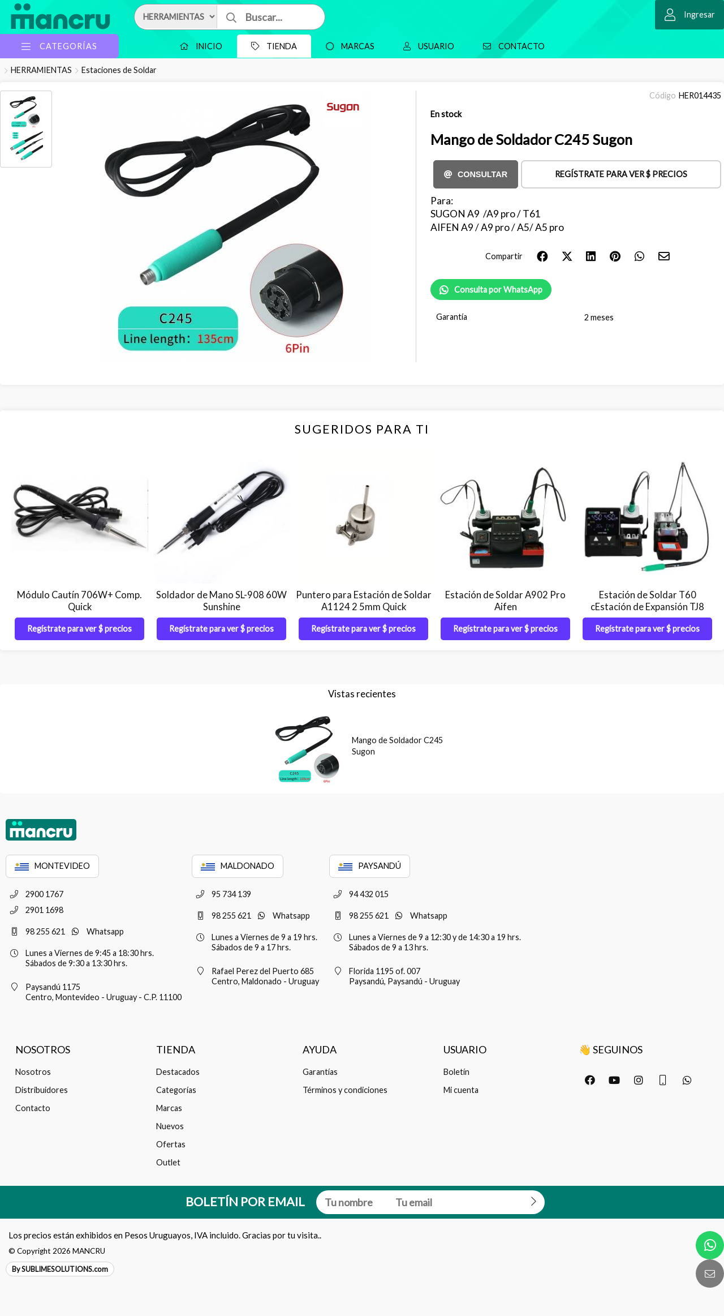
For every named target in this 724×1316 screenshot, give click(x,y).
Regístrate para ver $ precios (621, 174)
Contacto (511, 46)
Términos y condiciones (345, 1090)
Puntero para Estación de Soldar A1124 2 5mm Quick (364, 600)
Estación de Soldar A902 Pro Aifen (505, 600)
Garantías (320, 1072)
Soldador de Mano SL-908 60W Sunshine (221, 600)
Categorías (176, 1090)
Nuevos (170, 1126)
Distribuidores (41, 1090)
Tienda (271, 46)
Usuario (426, 46)
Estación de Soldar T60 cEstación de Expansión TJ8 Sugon (647, 606)
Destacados (178, 1072)
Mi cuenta (461, 1090)
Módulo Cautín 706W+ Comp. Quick (79, 600)
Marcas (347, 46)
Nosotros (33, 1072)
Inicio (198, 46)
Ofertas (171, 1144)
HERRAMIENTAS (41, 70)
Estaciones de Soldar (119, 70)
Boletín (456, 1072)
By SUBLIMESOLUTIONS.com (60, 1269)
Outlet (168, 1162)
